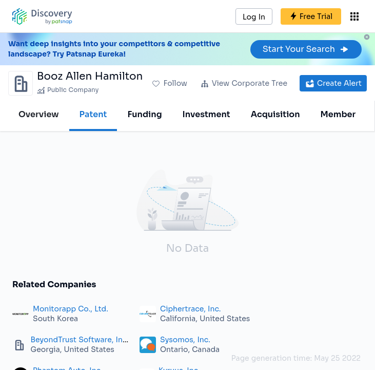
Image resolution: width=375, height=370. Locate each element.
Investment (206, 114)
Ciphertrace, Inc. (190, 308)
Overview (38, 114)
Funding (144, 114)
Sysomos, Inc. (185, 339)
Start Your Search (306, 49)
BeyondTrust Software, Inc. (80, 339)
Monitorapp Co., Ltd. (70, 308)
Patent (93, 114)
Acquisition (275, 114)
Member (338, 114)
